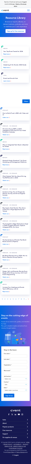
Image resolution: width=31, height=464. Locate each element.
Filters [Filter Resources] (26, 101)
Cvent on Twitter (12, 414)
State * (6, 387)
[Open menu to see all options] (28, 10)
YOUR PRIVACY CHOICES (15, 448)
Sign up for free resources (15, 31)
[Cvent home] (5, 10)
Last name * (7, 359)
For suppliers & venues (10, 437)
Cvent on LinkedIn (15, 414)
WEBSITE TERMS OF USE (19, 446)
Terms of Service (21, 452)
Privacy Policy (10, 452)
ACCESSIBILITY (18, 444)
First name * (7, 353)
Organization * (8, 365)
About (5, 423)
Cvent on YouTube (19, 414)
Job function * (7, 376)
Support (5, 434)
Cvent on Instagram (22, 414)
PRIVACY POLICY (7, 444)
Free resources (7, 430)
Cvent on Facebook (9, 414)
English (16, 455)
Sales (4, 420)
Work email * (7, 370)
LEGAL (28, 442)
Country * (6, 382)
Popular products (8, 427)
